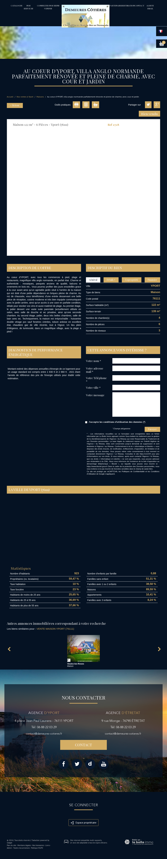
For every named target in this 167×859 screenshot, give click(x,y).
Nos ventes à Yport (25, 96)
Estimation (129, 5)
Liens (47, 845)
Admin (9, 848)
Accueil (10, 96)
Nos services (28, 7)
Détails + (111, 279)
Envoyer (152, 429)
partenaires (116, 5)
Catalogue (16, 5)
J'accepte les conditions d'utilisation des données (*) (117, 421)
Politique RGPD (37, 848)
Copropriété (131, 279)
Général (93, 279)
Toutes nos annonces (21, 848)
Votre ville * (93, 387)
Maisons (40, 96)
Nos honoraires (38, 845)
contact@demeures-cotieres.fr (44, 734)
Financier (152, 279)
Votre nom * (93, 360)
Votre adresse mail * (94, 370)
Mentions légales (24, 845)
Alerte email (150, 7)
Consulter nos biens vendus (48, 7)
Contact (139, 5)
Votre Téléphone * (96, 379)
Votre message (95, 395)
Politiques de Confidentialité (133, 471)
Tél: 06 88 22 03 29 (44, 727)
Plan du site (11, 845)
